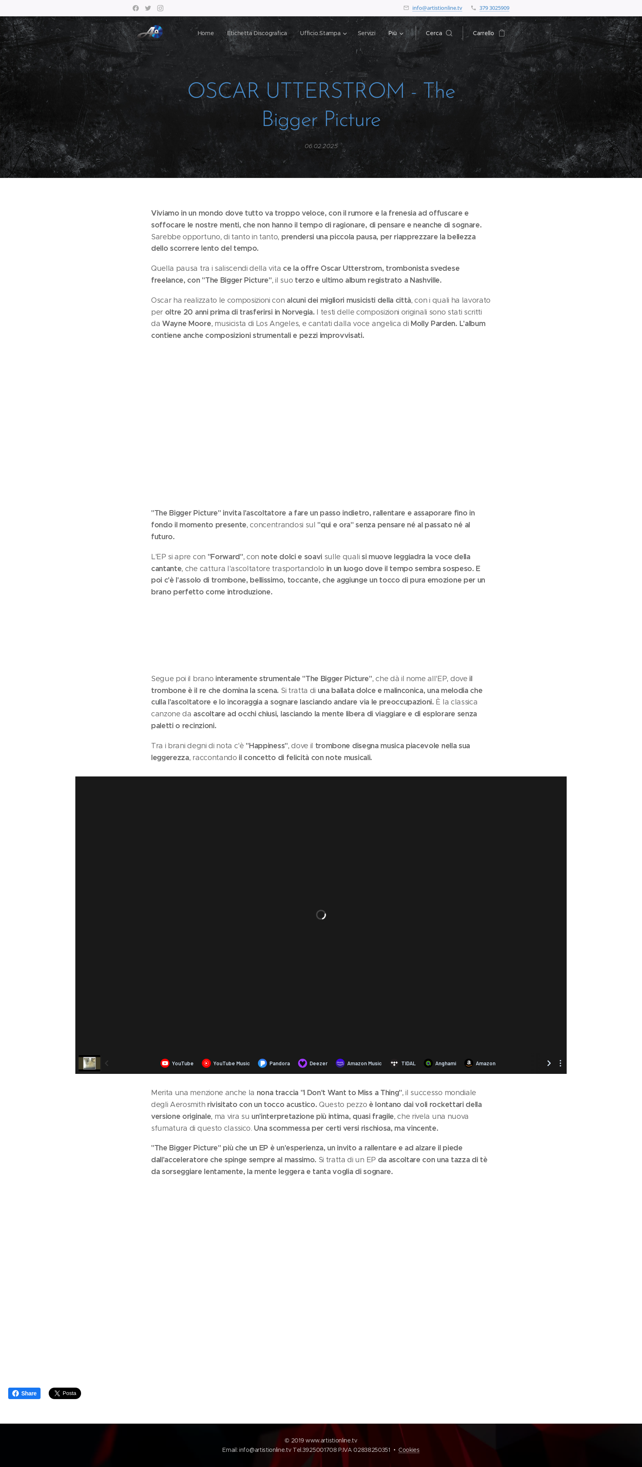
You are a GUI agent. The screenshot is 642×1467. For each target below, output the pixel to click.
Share (24, 1393)
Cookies (409, 1450)
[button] (439, 33)
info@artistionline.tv (437, 7)
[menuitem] (204, 33)
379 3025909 (494, 7)
